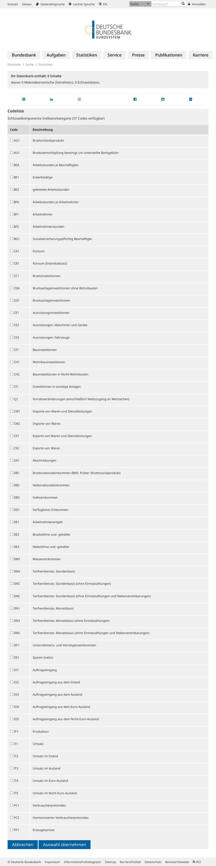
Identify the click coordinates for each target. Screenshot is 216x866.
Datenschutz (153, 862)
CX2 (16, 448)
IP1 (16, 731)
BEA (16, 165)
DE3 (16, 547)
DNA (17, 571)
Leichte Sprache (82, 4)
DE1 (16, 522)
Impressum (52, 862)
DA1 (16, 460)
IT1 (16, 744)
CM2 (17, 423)
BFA (16, 202)
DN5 (17, 633)
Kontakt (13, 4)
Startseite (14, 64)
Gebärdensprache (50, 4)
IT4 (16, 780)
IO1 (16, 670)
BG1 (17, 239)
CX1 (16, 436)
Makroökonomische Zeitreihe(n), (48, 82)
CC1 (16, 276)
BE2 (16, 189)
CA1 (16, 251)
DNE (17, 596)
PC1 (16, 805)
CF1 (16, 350)
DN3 (17, 620)
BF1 (16, 214)
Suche (30, 64)
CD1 (16, 300)
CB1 (16, 263)
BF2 (16, 226)
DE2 (16, 534)
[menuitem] (24, 55)
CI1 (16, 386)
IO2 (16, 682)
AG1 (17, 140)
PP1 (16, 830)
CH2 (17, 374)
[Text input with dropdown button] (168, 4)
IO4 (16, 707)
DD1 (17, 509)
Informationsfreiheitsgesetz (82, 862)
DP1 (16, 645)
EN (103, 4)
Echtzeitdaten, (87, 82)
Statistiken (45, 64)
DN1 (17, 608)
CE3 (16, 337)
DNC (17, 583)
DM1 (17, 559)
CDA (17, 288)
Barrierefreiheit (130, 862)
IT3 (16, 768)
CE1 (16, 312)
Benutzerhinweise (177, 862)
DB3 (16, 497)
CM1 (17, 411)
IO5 (16, 719)
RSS (197, 862)
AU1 (17, 152)
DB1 (16, 473)
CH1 (17, 362)
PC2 (16, 817)
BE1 (16, 177)
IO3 (16, 694)
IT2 (16, 756)
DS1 (16, 657)
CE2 (16, 325)
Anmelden (197, 4)
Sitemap (110, 862)
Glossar (27, 4)
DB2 (16, 485)
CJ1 (16, 399)
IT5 (16, 793)
